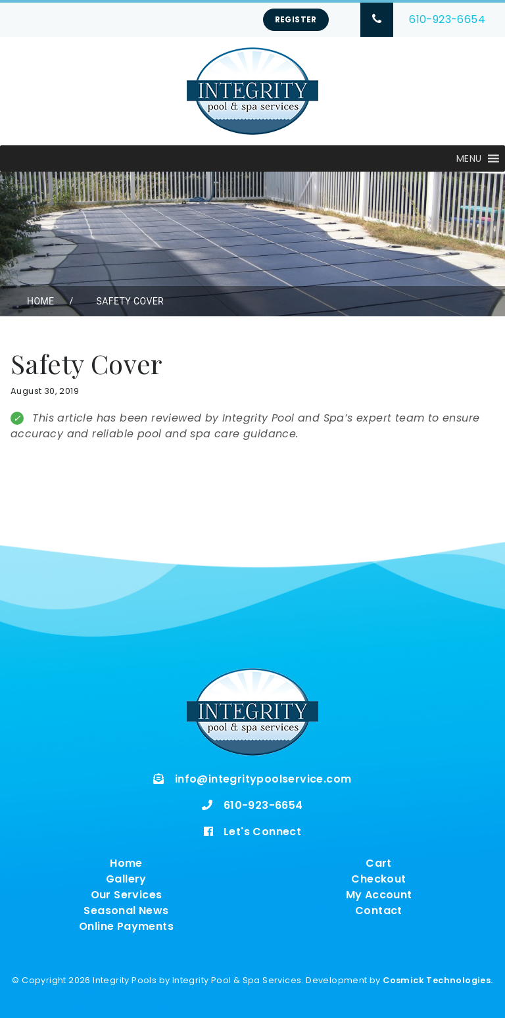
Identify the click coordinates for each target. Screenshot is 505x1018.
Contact (378, 910)
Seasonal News (126, 910)
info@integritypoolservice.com (263, 779)
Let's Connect (262, 831)
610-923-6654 (447, 19)
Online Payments (126, 926)
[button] (469, 158)
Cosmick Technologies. (438, 980)
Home (40, 301)
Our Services (126, 894)
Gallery (126, 878)
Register (296, 19)
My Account (379, 894)
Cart (379, 863)
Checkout (378, 878)
